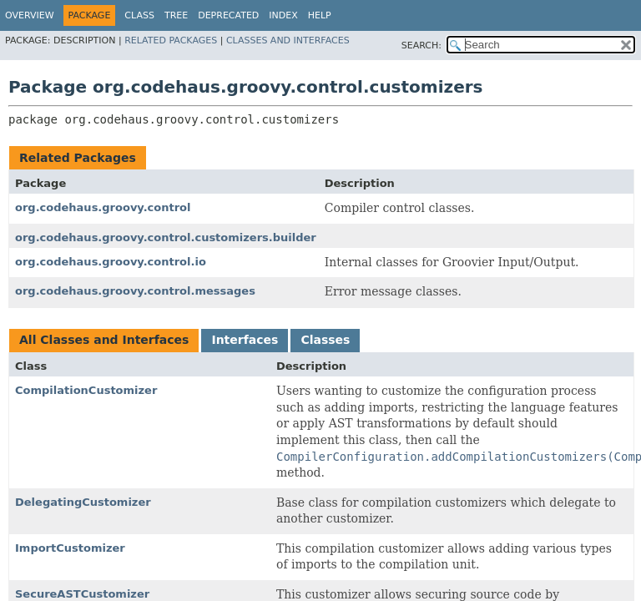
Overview (29, 15)
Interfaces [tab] (244, 339)
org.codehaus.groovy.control (102, 207)
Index (283, 15)
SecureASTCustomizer (82, 594)
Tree (176, 15)
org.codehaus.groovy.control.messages (135, 291)
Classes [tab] (325, 339)
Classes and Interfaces (288, 40)
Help (319, 15)
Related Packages (170, 40)
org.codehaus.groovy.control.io (110, 261)
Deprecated (228, 15)
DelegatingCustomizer (83, 502)
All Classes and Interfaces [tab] (104, 339)
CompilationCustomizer (86, 390)
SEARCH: (421, 45)
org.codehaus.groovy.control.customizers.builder (165, 237)
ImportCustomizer (70, 548)
